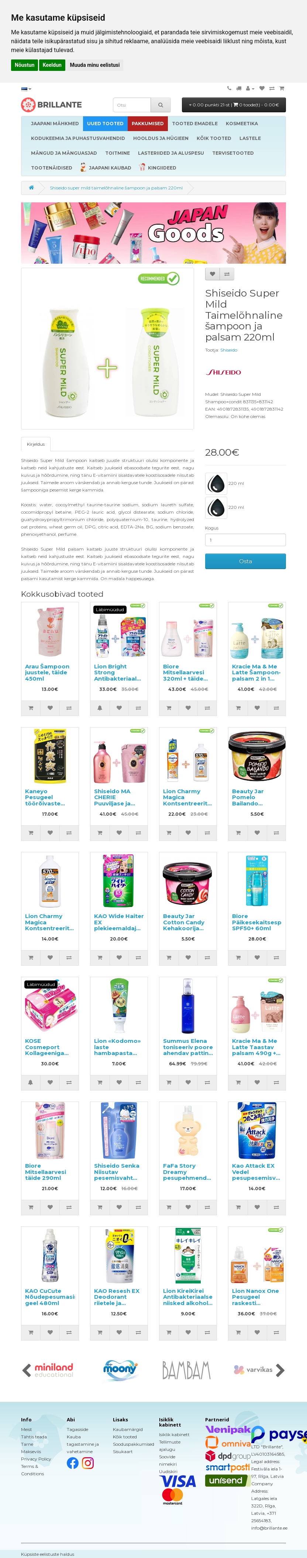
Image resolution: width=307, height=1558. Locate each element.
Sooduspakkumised (133, 1444)
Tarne (27, 1444)
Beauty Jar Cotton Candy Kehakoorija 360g (183, 925)
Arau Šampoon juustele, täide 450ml (47, 672)
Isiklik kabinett (174, 1434)
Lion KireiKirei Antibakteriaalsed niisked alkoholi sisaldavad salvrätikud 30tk (190, 1303)
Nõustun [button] (24, 65)
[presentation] (26, 1371)
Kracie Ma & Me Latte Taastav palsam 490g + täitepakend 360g (254, 1053)
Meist (26, 1429)
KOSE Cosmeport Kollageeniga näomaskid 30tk (49, 1050)
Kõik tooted (125, 1436)
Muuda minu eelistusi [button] (95, 65)
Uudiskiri (168, 1471)
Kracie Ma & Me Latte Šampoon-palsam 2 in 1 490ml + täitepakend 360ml (256, 682)
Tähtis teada (34, 1436)
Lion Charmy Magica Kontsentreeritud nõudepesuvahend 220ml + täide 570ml (191, 806)
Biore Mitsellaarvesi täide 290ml (45, 1171)
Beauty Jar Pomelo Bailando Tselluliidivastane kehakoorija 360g (257, 806)
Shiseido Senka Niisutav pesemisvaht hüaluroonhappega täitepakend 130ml (123, 1181)
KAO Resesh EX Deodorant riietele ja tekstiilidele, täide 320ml (116, 1303)
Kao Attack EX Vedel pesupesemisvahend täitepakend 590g (263, 1178)
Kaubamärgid (128, 1429)
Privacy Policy (36, 1459)
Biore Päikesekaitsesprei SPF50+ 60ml (260, 922)
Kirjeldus (36, 444)
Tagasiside (77, 1429)
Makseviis (31, 1451)
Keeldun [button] (52, 65)
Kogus (211, 528)
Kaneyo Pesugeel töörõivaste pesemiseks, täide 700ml (44, 803)
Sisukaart (123, 1451)
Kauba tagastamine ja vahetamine (83, 1444)
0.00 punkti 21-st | (234, 104)
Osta (245, 561)
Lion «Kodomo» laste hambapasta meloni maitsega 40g (117, 1053)
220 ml (224, 484)
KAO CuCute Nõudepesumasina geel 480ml (53, 1297)
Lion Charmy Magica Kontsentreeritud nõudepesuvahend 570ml (53, 928)
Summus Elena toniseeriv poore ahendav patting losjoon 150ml (188, 1050)
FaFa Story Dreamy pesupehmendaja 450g (189, 1175)
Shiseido (228, 350)
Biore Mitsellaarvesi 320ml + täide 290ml (183, 675)
